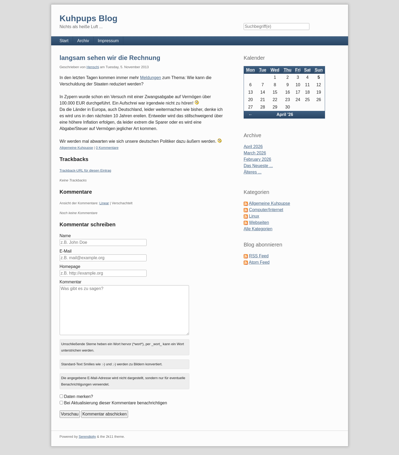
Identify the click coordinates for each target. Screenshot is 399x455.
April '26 (285, 114)
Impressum (108, 40)
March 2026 (255, 153)
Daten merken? (78, 396)
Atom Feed (259, 262)
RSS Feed (259, 256)
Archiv (83, 40)
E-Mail (66, 251)
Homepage (70, 266)
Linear (104, 203)
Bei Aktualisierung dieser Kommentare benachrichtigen (115, 403)
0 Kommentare (107, 148)
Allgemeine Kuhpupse (76, 148)
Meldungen (150, 77)
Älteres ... (253, 172)
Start (64, 40)
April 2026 (253, 146)
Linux (254, 216)
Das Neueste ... (258, 165)
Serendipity (87, 437)
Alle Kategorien (258, 229)
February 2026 (257, 159)
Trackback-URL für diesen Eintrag (85, 170)
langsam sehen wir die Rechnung (110, 57)
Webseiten (259, 222)
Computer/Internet (266, 209)
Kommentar (71, 282)
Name (65, 235)
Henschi (92, 67)
